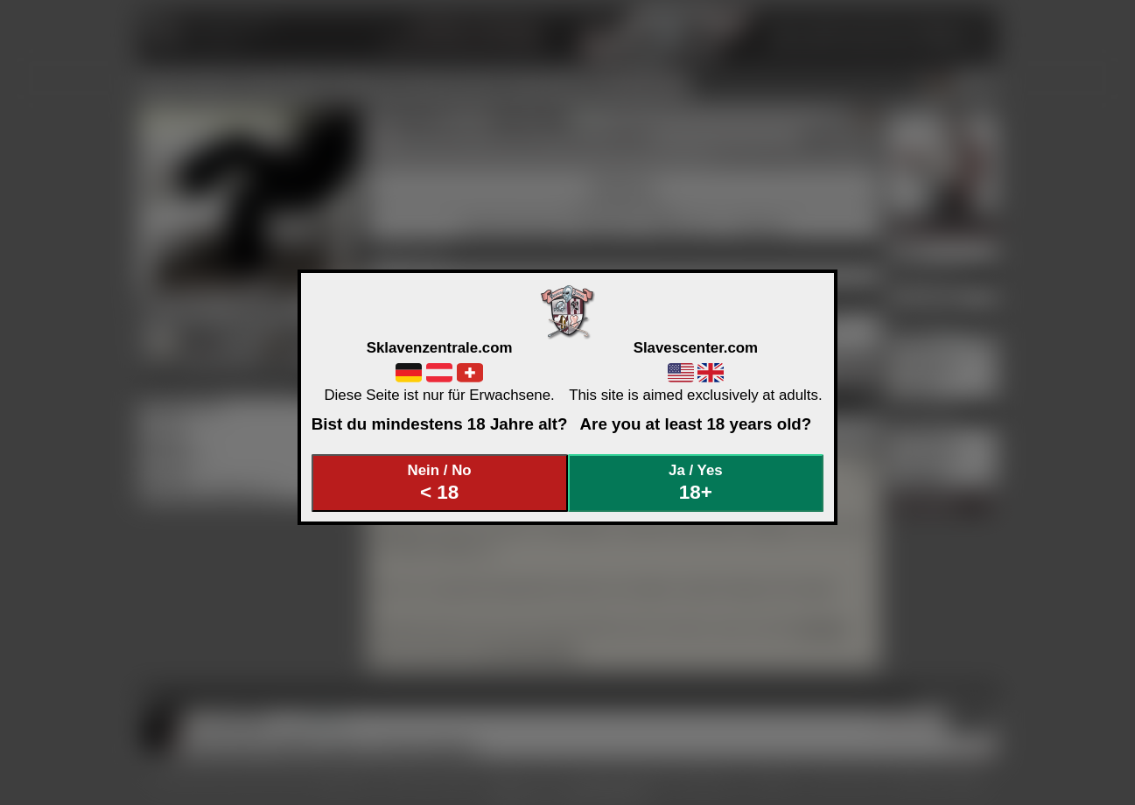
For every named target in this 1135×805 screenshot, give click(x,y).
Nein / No (439, 482)
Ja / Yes (696, 482)
